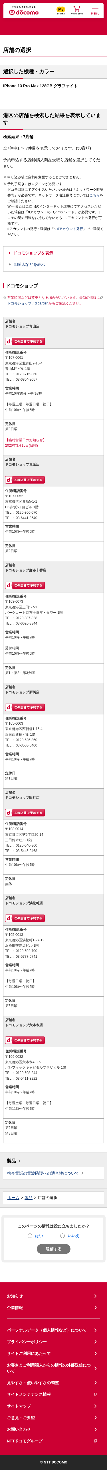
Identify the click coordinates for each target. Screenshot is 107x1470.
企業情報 (15, 1307)
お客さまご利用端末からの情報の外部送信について (49, 1368)
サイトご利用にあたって (29, 1353)
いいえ (74, 1235)
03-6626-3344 (26, 623)
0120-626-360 (26, 740)
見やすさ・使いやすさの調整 (33, 1382)
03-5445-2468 (26, 851)
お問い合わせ (19, 1429)
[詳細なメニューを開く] (95, 11)
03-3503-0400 (26, 745)
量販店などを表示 (29, 264)
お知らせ (15, 1296)
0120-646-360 (26, 845)
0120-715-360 (26, 374)
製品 (11, 1160)
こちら (95, 195)
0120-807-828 (26, 618)
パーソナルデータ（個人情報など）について (47, 1330)
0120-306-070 (26, 513)
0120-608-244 (26, 1073)
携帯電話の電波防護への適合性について (43, 1173)
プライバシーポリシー (27, 1342)
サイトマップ (19, 1406)
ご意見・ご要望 (21, 1417)
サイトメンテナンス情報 (52, 1394)
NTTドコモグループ (52, 1441)
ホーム (13, 1197)
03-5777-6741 (26, 957)
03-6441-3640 (26, 518)
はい (39, 1235)
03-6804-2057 (26, 380)
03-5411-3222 (26, 1079)
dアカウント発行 (68, 229)
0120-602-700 (26, 951)
